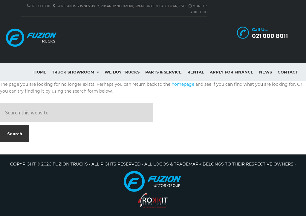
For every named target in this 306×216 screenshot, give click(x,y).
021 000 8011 (40, 6)
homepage (183, 84)
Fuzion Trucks (45, 38)
